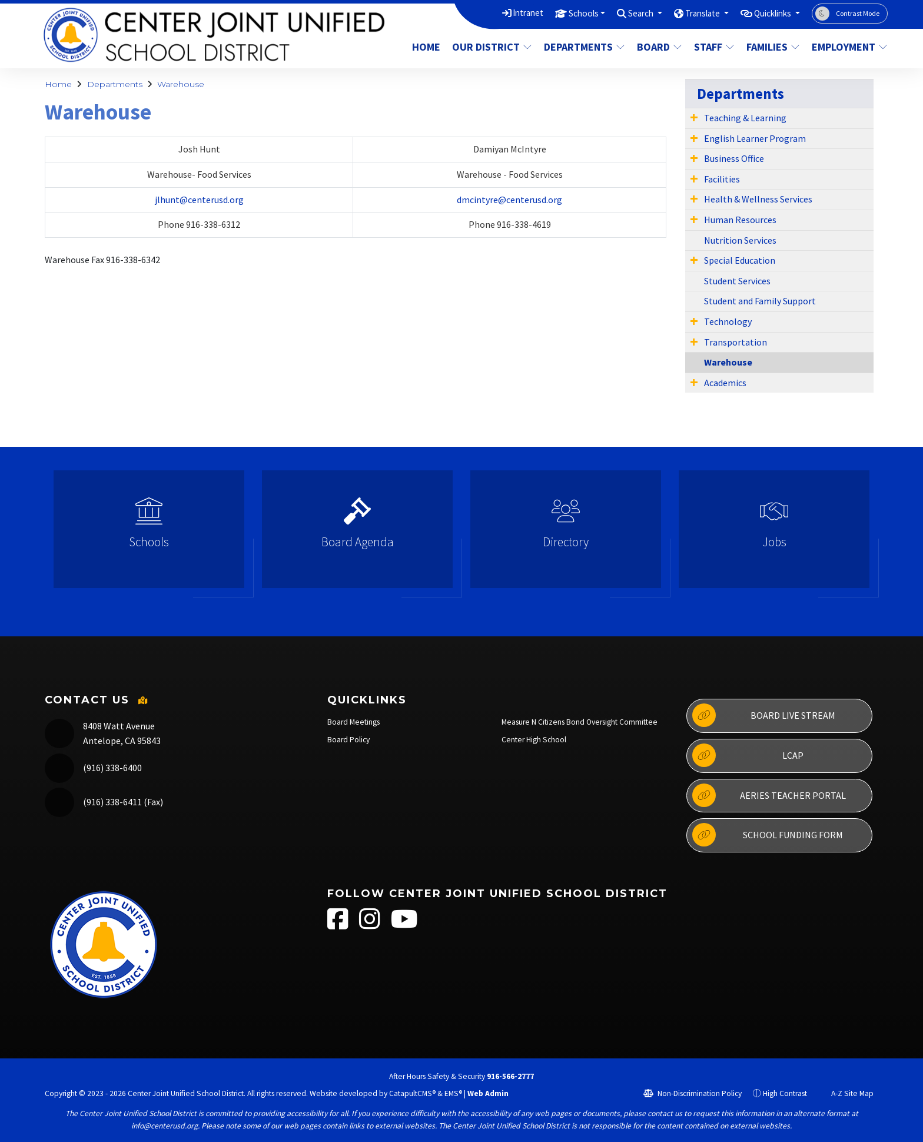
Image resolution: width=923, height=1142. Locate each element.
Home (426, 47)
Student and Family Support (760, 301)
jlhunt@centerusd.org (199, 199)
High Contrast (785, 1093)
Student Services (737, 281)
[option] (149, 534)
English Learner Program (755, 138)
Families (772, 47)
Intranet (496, 12)
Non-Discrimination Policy (692, 1093)
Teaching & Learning (745, 118)
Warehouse (180, 84)
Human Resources (740, 219)
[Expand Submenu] (694, 117)
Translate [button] (689, 12)
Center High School (534, 740)
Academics (725, 383)
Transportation (735, 342)
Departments (583, 47)
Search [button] (621, 12)
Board (659, 47)
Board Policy (348, 740)
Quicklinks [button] (768, 12)
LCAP (747, 755)
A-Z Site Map (846, 1093)
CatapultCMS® (412, 1093)
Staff (714, 47)
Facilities (722, 179)
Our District (490, 47)
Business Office (734, 158)
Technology (728, 321)
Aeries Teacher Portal (768, 795)
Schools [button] (557, 12)
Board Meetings (353, 722)
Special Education (739, 260)
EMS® (453, 1093)
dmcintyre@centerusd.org (509, 199)
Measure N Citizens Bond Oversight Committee (580, 722)
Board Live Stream (763, 715)
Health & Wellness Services (758, 199)
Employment (845, 47)
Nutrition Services (740, 240)
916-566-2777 (510, 1076)
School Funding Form (767, 834)
